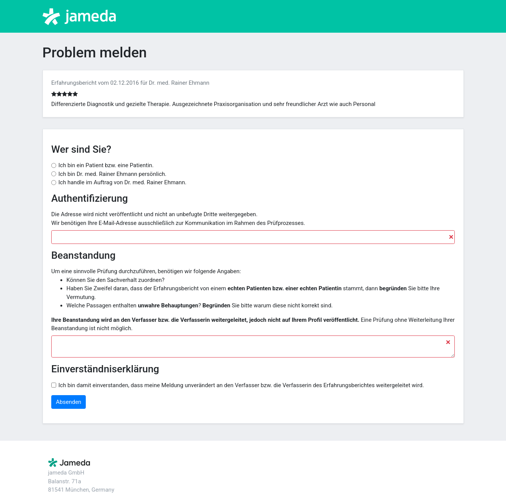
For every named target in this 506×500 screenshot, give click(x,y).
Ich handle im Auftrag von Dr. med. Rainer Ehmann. (122, 182)
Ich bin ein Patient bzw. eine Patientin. (106, 165)
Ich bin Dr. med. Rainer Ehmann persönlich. (112, 174)
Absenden (68, 402)
